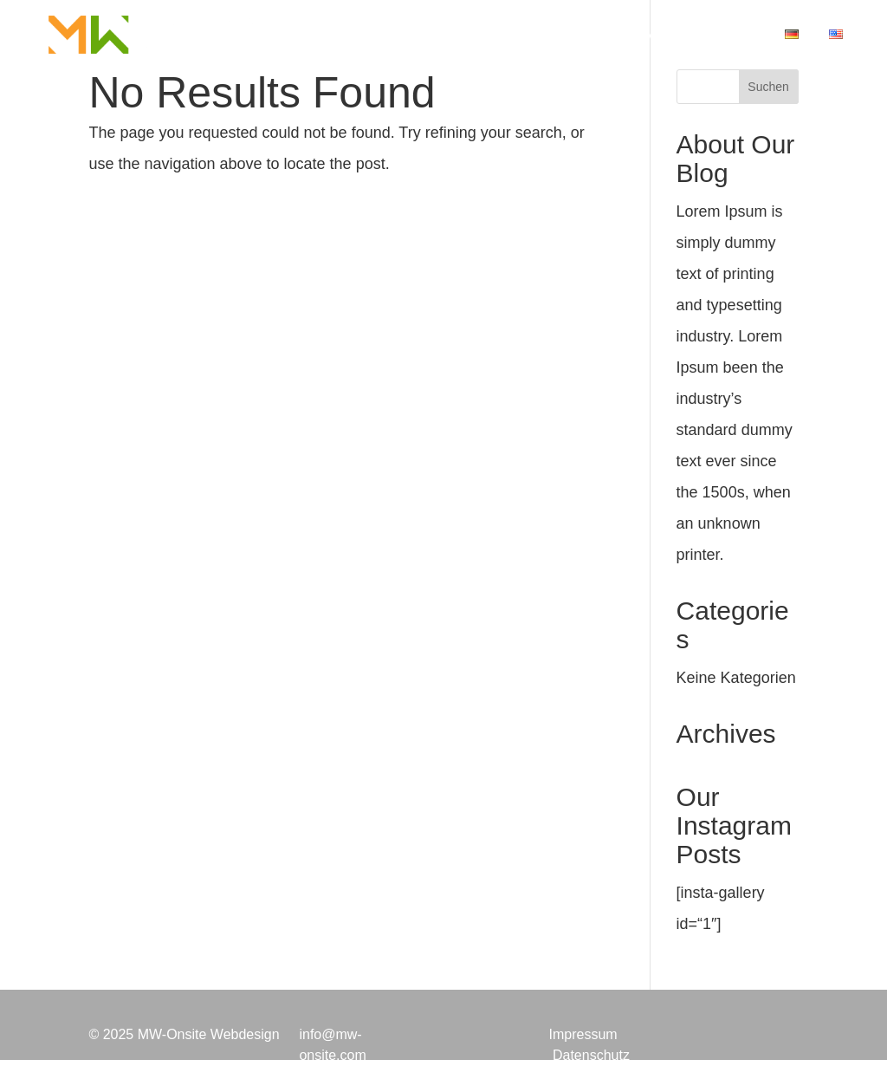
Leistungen (456, 35)
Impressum (582, 1034)
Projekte (549, 35)
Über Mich (640, 35)
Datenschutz (591, 1055)
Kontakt (729, 35)
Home (370, 35)
